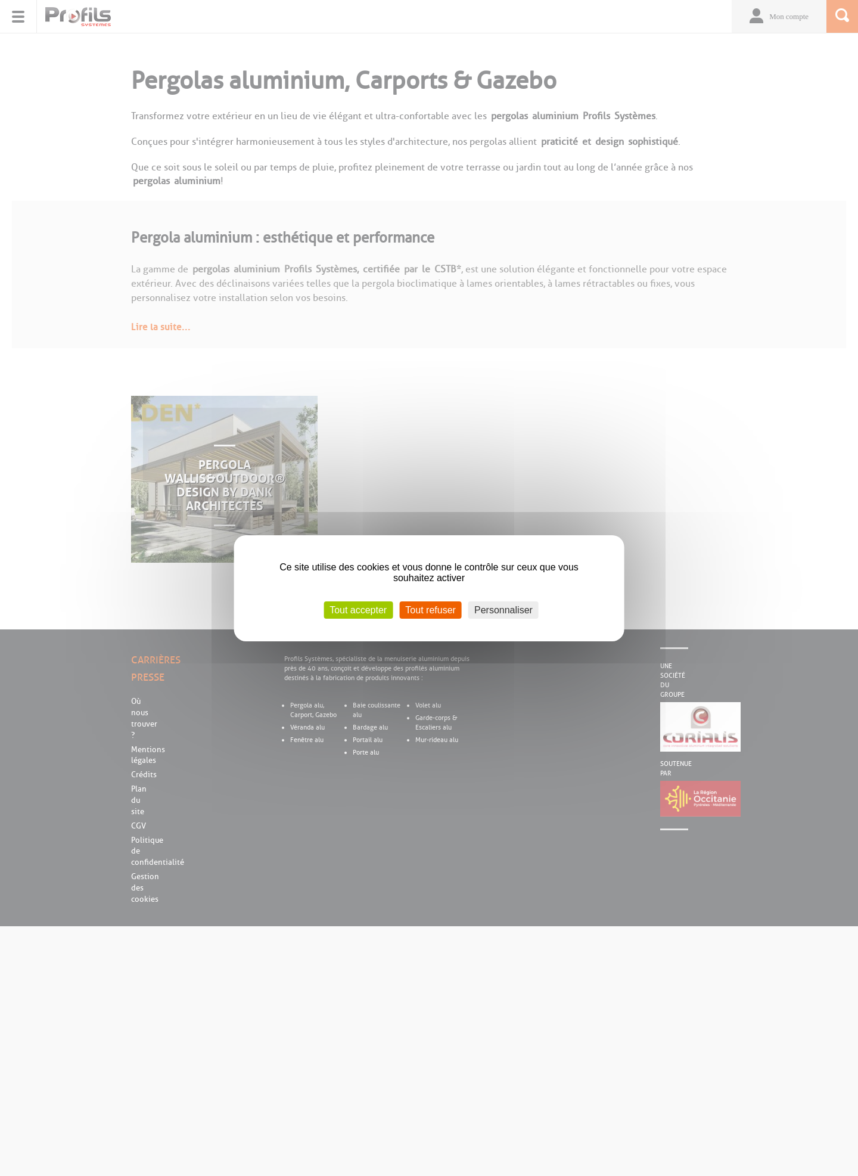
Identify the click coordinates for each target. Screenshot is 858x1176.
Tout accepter (358, 609)
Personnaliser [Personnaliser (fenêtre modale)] (503, 609)
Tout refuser (430, 609)
